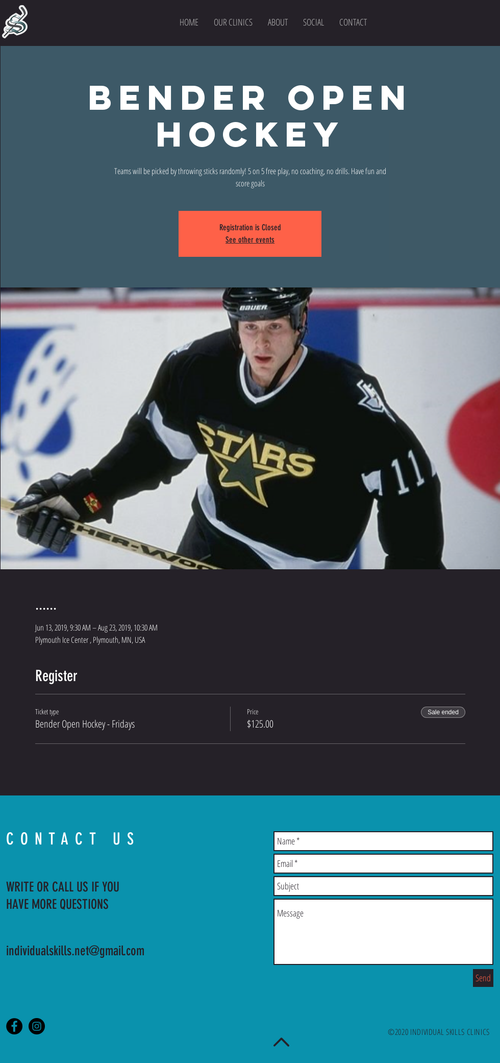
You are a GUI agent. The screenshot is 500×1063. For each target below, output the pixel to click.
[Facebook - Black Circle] (14, 1026)
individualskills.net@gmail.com (75, 951)
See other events (250, 240)
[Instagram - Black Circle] (37, 1026)
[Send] (483, 978)
